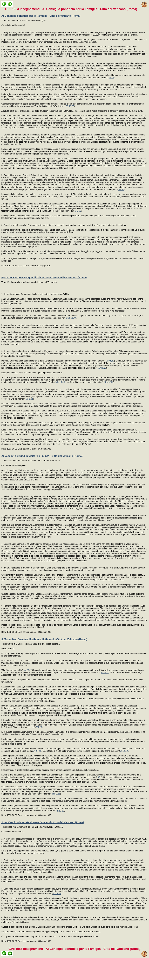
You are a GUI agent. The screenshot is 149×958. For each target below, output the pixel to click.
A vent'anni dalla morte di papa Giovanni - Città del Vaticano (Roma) (42, 822)
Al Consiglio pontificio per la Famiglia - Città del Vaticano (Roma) (40, 15)
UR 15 (39, 727)
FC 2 (111, 77)
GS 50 (121, 189)
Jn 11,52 (124, 751)
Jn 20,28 (28, 670)
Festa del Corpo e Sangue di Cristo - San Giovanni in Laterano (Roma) (44, 277)
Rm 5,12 (110, 361)
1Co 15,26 (60, 382)
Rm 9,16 (56, 794)
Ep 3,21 (60, 810)
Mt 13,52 (57, 893)
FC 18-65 (70, 106)
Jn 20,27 (105, 672)
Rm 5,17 (102, 368)
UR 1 (99, 777)
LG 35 (78, 211)
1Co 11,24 (71, 318)
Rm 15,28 (108, 382)
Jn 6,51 (29, 399)
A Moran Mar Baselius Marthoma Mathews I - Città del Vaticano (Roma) (44, 639)
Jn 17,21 (37, 751)
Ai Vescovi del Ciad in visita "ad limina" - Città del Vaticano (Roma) (42, 455)
